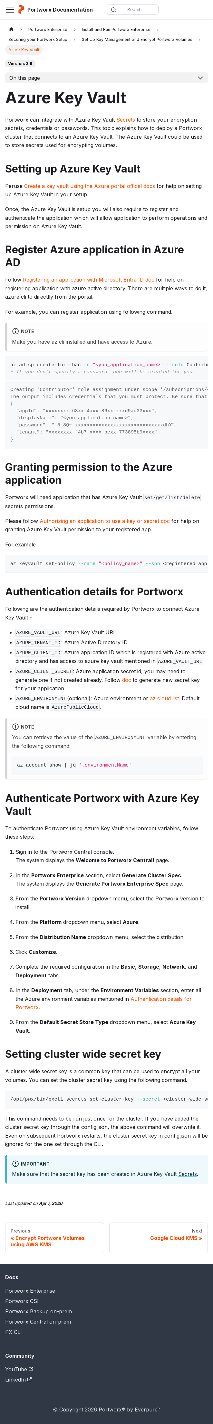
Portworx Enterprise (30, 1291)
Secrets (125, 119)
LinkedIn (18, 1379)
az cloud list (164, 698)
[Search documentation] (133, 10)
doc (126, 680)
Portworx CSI (22, 1301)
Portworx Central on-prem (38, 1321)
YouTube (19, 1369)
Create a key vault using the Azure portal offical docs (89, 186)
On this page (24, 78)
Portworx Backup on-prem (38, 1311)
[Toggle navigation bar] (10, 9)
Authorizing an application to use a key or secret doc (105, 521)
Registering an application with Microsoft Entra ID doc (88, 279)
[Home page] (11, 29)
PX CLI (13, 1332)
